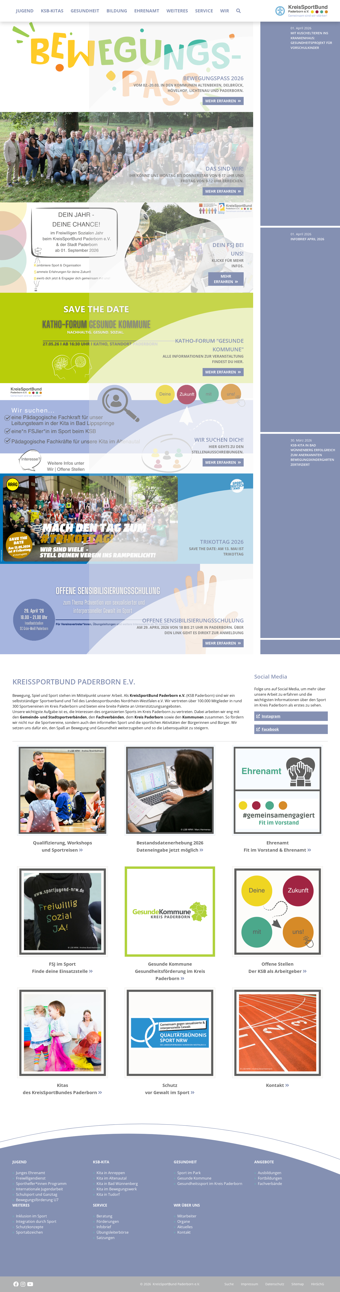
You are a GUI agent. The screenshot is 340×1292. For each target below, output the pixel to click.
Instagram (271, 716)
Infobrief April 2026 (307, 239)
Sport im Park (189, 1172)
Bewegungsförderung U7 (37, 1199)
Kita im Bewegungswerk (117, 1189)
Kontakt (184, 1232)
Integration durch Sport (36, 1221)
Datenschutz (274, 1284)
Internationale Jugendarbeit (39, 1189)
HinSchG (317, 1284)
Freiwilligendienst (31, 1178)
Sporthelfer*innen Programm (41, 1183)
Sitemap (297, 1284)
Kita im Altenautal (112, 1178)
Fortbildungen (270, 1178)
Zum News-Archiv (282, 647)
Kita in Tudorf (108, 1194)
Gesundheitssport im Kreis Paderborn (209, 1183)
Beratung (104, 1216)
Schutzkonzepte (29, 1226)
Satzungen (106, 1237)
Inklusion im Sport (31, 1216)
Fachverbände (270, 1183)
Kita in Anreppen (111, 1172)
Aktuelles (185, 1226)
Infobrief (104, 1226)
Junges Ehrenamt (30, 1172)
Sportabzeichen (29, 1232)
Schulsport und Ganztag (36, 1194)
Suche (229, 1284)
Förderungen (108, 1221)
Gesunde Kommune (194, 1178)
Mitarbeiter (187, 1216)
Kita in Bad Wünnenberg (117, 1183)
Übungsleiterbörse (113, 1232)
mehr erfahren (217, 98)
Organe (183, 1221)
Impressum (249, 1284)
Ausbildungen (269, 1172)
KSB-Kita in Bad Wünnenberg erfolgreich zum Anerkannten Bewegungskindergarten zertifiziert (313, 455)
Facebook (270, 729)
